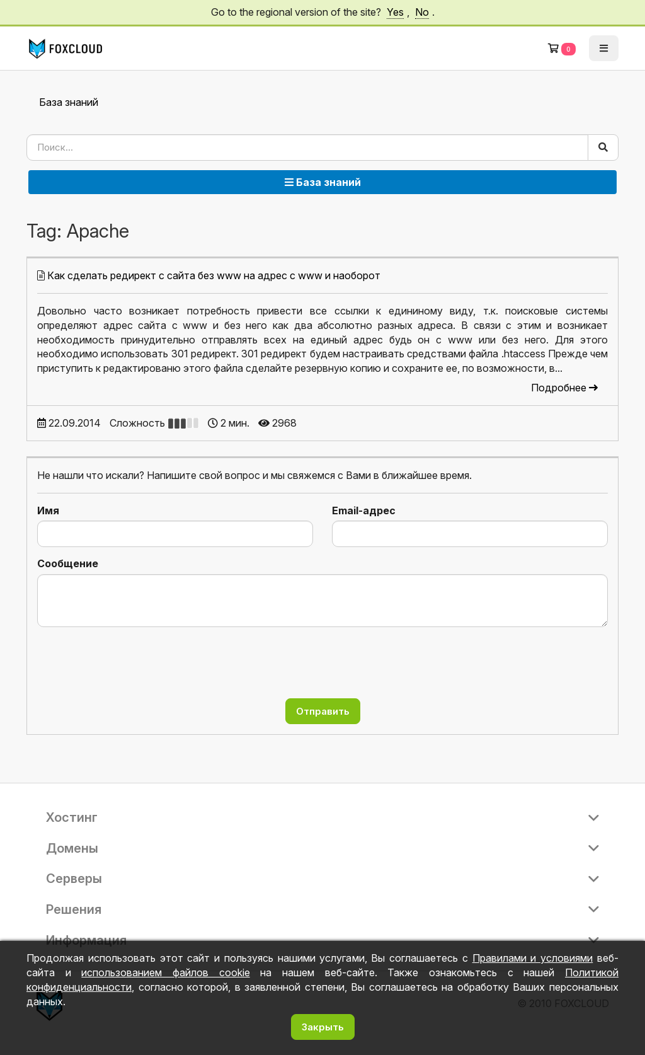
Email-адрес (364, 510)
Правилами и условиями (532, 958)
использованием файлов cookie (165, 972)
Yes (395, 12)
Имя (48, 510)
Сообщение (67, 563)
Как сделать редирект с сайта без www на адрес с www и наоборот (213, 275)
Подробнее (564, 387)
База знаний (68, 102)
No (422, 12)
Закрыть (323, 1027)
